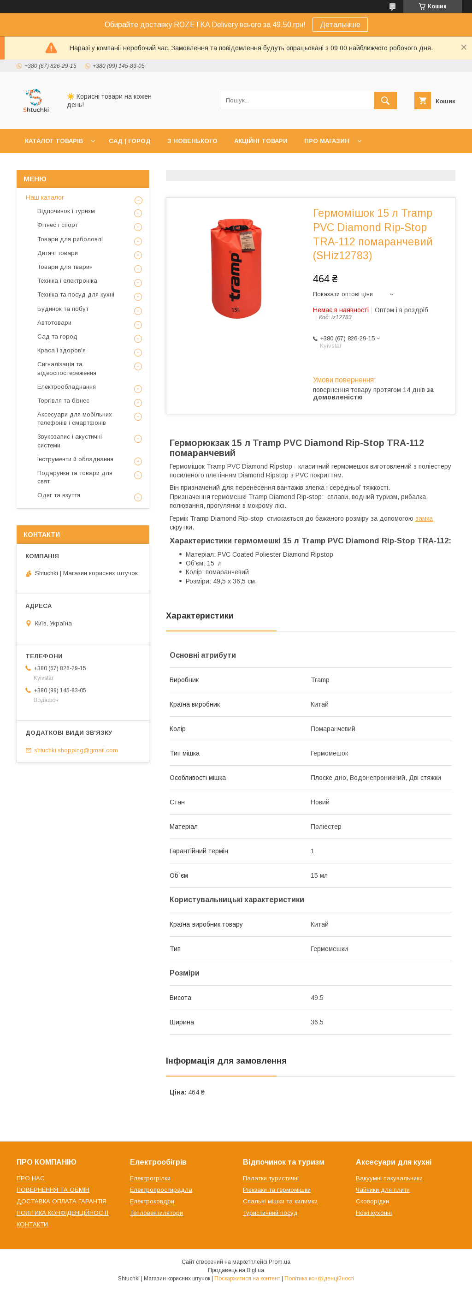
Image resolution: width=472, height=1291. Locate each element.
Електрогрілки (150, 1178)
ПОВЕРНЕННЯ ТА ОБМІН (53, 1189)
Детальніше (340, 25)
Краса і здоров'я (61, 350)
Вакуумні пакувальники (389, 1178)
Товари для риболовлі (70, 239)
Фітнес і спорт (57, 224)
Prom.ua (279, 1262)
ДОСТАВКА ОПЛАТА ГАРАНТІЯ (61, 1201)
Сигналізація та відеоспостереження (66, 368)
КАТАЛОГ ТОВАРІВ (54, 140)
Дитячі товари (57, 253)
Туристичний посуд (270, 1212)
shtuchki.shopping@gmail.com (76, 750)
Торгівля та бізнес (63, 400)
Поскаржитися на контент (247, 1278)
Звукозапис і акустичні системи (69, 440)
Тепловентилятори (156, 1212)
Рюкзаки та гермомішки (277, 1189)
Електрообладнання (66, 386)
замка (424, 518)
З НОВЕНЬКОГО (192, 140)
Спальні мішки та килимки (280, 1201)
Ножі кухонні (374, 1212)
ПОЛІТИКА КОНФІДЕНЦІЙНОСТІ (62, 1212)
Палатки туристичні (271, 1178)
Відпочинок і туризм (66, 211)
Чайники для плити (383, 1189)
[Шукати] (385, 100)
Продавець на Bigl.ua (236, 1270)
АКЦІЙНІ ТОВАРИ (261, 140)
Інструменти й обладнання (75, 459)
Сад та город (57, 336)
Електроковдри (152, 1201)
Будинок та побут (62, 308)
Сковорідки (372, 1201)
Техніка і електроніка (67, 280)
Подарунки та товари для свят (74, 477)
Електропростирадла (161, 1189)
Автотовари (54, 322)
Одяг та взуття (58, 495)
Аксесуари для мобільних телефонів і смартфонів (74, 418)
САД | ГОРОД (130, 140)
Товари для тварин (65, 266)
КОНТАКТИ (32, 1224)
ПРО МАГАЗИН (326, 140)
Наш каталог (45, 197)
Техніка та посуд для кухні (75, 294)
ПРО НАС (31, 1178)
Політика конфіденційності (319, 1278)
